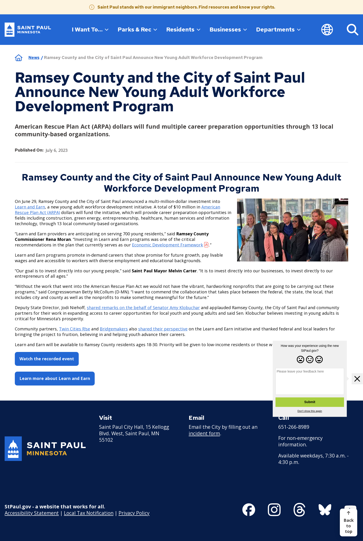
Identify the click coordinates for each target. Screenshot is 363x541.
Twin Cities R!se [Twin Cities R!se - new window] (74, 329)
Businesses (228, 29)
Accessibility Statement (32, 513)
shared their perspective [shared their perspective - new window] (163, 329)
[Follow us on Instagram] (274, 509)
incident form (204, 433)
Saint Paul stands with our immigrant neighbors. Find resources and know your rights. (186, 7)
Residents (183, 29)
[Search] (352, 29)
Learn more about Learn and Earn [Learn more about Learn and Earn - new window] (54, 378)
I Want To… (90, 29)
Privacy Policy (134, 513)
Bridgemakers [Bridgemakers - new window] (114, 329)
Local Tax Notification (88, 513)
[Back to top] (348, 522)
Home (18, 57)
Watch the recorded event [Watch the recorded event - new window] (46, 358)
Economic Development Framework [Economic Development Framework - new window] (167, 244)
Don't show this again (309, 411)
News (33, 57)
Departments (278, 29)
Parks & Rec (137, 29)
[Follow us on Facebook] (248, 509)
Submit (309, 402)
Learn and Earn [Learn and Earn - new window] (30, 206)
